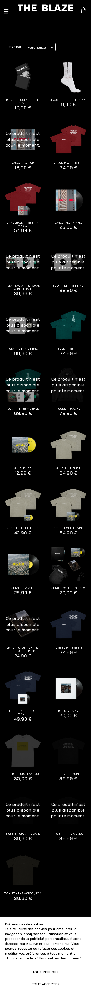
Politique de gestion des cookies (31, 963)
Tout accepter (45, 984)
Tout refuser (45, 972)
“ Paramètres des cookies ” (59, 958)
